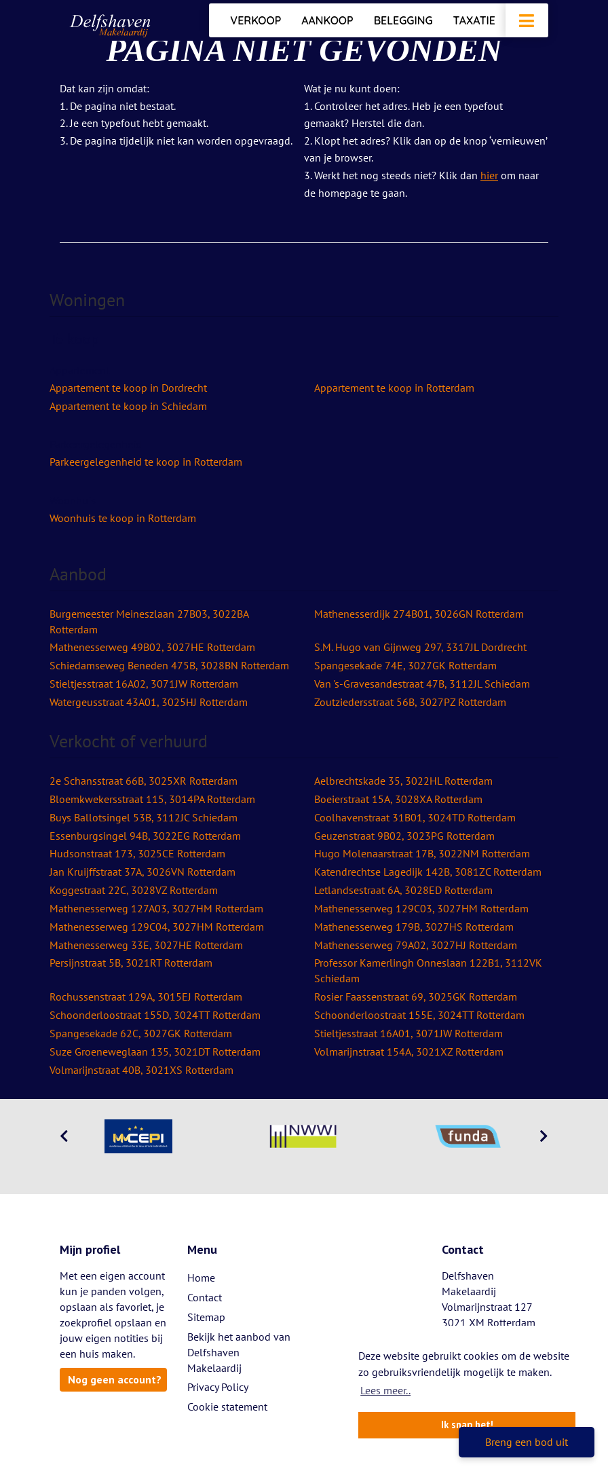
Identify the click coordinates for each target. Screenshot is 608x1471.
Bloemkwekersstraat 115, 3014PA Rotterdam (152, 799)
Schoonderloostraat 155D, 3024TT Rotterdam (155, 1015)
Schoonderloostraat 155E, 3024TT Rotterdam (419, 1015)
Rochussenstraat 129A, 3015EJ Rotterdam (146, 996)
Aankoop (327, 20)
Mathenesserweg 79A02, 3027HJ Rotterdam (415, 945)
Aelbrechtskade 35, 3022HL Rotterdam (403, 780)
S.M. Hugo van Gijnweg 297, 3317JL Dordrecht (420, 647)
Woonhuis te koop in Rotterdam (123, 518)
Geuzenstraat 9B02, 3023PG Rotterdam (404, 835)
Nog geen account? (115, 1379)
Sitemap (206, 1317)
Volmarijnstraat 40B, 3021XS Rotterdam (141, 1070)
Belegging (403, 20)
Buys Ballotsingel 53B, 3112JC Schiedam (144, 817)
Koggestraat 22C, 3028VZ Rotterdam (134, 890)
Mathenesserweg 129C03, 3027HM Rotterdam (421, 908)
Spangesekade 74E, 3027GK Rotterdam (405, 665)
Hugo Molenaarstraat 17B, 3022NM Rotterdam (422, 853)
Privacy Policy (217, 1387)
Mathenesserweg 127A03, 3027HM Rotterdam (156, 908)
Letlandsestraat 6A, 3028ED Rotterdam (403, 890)
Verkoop (255, 20)
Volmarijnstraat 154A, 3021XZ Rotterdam (409, 1051)
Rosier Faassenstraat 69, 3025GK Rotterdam (415, 996)
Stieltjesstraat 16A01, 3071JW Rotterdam (408, 1033)
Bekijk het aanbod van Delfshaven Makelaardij (238, 1352)
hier (489, 175)
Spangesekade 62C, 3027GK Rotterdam (141, 1033)
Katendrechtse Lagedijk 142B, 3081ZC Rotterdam (428, 871)
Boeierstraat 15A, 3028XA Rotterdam (398, 799)
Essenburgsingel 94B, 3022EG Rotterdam (145, 835)
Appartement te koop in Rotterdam (394, 387)
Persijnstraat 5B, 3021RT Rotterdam (131, 962)
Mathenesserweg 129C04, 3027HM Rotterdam (157, 926)
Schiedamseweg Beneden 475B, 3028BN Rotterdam (169, 665)
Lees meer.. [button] (385, 1390)
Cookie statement (227, 1406)
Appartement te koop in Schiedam (128, 406)
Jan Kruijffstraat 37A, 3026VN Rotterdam (142, 871)
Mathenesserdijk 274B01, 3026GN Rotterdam (419, 613)
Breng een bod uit (526, 1442)
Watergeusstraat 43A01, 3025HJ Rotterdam (149, 702)
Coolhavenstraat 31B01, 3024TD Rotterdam (415, 817)
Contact (204, 1297)
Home (201, 1277)
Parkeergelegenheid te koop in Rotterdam (146, 461)
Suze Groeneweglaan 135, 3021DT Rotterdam (155, 1051)
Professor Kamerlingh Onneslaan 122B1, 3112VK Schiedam (428, 970)
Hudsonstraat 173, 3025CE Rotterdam (137, 853)
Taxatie (474, 20)
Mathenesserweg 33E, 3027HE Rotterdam (146, 945)
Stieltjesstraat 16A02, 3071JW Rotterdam (144, 683)
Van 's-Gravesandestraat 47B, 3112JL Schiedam (422, 683)
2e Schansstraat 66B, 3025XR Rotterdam (144, 780)
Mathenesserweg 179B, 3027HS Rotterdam (414, 926)
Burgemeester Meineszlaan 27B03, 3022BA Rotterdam (149, 621)
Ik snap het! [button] (467, 1424)
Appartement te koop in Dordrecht (128, 387)
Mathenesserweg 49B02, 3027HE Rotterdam (152, 647)
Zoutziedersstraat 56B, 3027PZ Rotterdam (410, 702)
